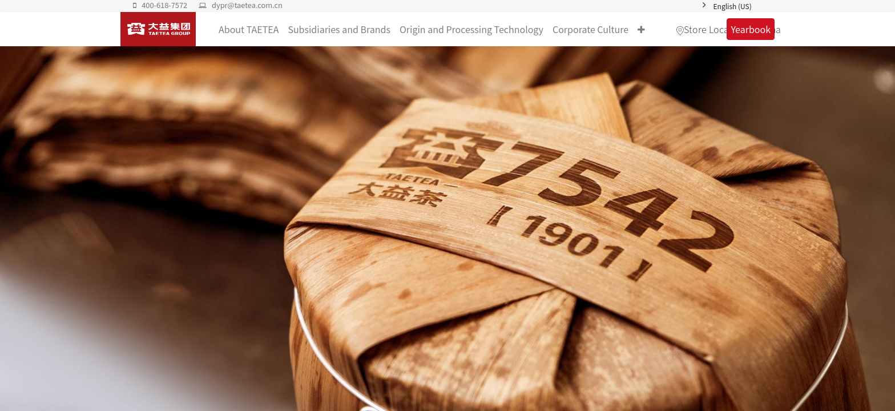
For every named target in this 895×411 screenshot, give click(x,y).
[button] (641, 29)
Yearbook (751, 29)
